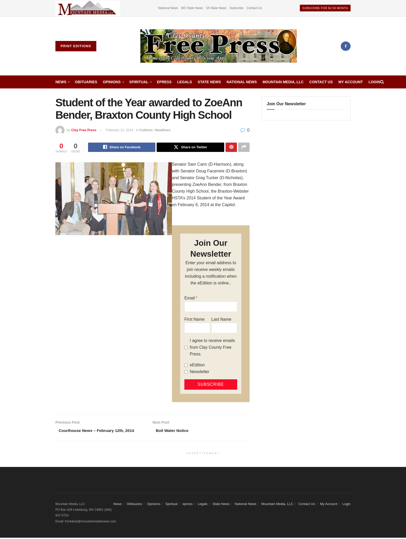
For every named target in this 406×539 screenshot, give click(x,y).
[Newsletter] (186, 372)
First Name (194, 320)
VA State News (216, 8)
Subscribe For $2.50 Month (325, 8)
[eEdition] (186, 365)
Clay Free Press (84, 130)
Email (189, 299)
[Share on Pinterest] (231, 147)
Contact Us (254, 8)
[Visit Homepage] (218, 46)
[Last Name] (224, 329)
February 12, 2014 (119, 130)
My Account (350, 82)
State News (209, 82)
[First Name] (197, 329)
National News (168, 8)
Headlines (162, 130)
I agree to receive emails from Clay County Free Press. (212, 348)
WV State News (192, 8)
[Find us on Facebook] (346, 46)
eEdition (197, 365)
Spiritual (138, 82)
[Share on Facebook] (122, 147)
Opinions (111, 82)
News (60, 82)
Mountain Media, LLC (283, 82)
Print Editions (76, 46)
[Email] (210, 307)
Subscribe (236, 8)
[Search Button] (382, 81)
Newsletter (199, 372)
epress (164, 82)
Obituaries (86, 82)
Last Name (221, 320)
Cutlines (146, 130)
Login (374, 82)
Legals (184, 82)
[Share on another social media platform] (244, 147)
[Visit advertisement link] (87, 8)
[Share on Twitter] (190, 147)
